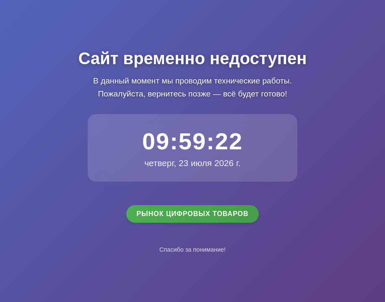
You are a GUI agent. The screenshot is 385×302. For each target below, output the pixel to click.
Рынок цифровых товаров (192, 213)
